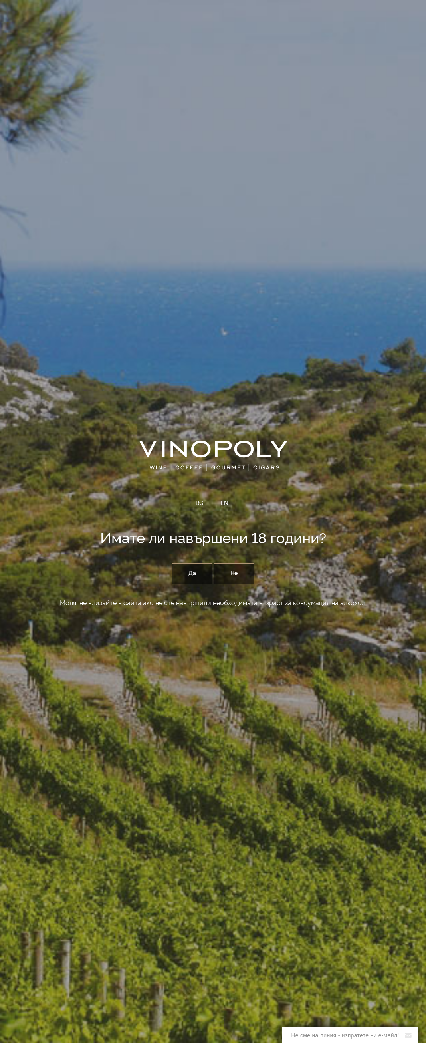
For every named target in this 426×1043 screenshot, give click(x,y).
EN (224, 503)
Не (234, 573)
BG (199, 503)
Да (192, 573)
